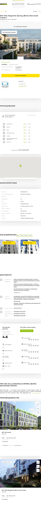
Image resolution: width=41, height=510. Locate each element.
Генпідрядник (17, 301)
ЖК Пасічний (6, 432)
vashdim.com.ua (23, 86)
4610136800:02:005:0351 (19, 313)
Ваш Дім (21, 81)
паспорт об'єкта (18, 308)
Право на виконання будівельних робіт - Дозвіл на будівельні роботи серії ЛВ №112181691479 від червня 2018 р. (27, 285)
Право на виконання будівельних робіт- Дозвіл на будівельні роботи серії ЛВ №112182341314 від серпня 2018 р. (27, 281)
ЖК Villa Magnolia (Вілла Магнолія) (14, 490)
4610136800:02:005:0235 (19, 311)
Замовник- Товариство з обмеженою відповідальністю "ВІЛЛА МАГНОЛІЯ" (27, 304)
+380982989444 (4, 64)
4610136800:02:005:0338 (19, 315)
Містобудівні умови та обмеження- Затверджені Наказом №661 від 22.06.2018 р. (25, 289)
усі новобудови (30, 4)
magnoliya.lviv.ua (5, 62)
